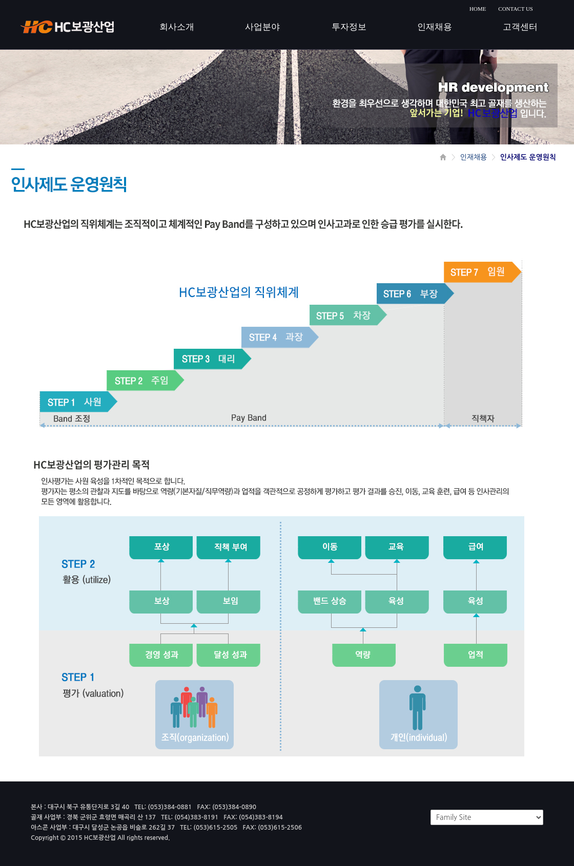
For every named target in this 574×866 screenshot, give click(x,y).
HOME (477, 9)
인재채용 (473, 157)
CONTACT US (515, 9)
